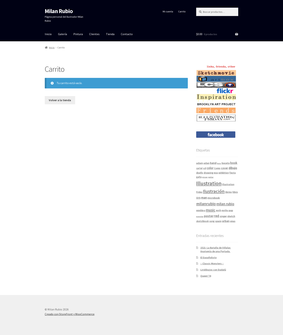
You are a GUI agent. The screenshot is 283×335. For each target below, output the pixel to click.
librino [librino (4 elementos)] (228, 192)
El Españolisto (208, 257)
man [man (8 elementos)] (204, 197)
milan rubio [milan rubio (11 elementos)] (225, 203)
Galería (62, 34)
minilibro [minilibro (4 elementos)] (200, 210)
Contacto (127, 34)
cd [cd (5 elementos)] (204, 168)
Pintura (78, 34)
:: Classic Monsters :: (212, 263)
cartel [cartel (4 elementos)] (199, 168)
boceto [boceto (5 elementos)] (226, 163)
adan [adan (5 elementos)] (206, 163)
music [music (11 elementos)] (210, 210)
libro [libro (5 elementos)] (235, 192)
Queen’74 (205, 275)
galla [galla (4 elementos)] (199, 176)
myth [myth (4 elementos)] (218, 210)
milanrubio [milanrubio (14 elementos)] (206, 203)
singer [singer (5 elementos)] (223, 216)
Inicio (48, 34)
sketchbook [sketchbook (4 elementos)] (202, 221)
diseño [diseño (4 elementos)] (199, 172)
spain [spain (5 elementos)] (218, 221)
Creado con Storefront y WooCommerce (69, 314)
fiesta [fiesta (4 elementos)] (232, 172)
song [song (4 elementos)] (212, 221)
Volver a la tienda (60, 100)
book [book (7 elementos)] (233, 163)
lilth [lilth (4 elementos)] (198, 197)
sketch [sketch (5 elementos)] (231, 216)
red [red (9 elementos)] (216, 216)
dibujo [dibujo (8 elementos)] (233, 168)
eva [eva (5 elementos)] (216, 172)
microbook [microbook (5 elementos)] (213, 197)
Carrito (182, 11)
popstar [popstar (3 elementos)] (199, 216)
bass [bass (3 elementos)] (219, 163)
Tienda (110, 34)
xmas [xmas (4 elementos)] (232, 221)
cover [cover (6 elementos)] (224, 168)
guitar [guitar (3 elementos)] (210, 177)
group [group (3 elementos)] (205, 177)
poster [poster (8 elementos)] (208, 216)
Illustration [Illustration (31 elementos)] (208, 183)
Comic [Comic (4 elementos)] (217, 168)
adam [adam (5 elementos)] (199, 163)
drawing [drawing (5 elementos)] (208, 172)
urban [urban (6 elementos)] (225, 221)
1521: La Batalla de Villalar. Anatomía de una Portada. (215, 249)
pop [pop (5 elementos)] (231, 210)
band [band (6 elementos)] (213, 163)
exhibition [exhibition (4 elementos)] (223, 172)
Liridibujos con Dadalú (213, 269)
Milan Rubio (59, 11)
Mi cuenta (168, 11)
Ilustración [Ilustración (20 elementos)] (214, 191)
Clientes (94, 34)
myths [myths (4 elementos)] (225, 210)
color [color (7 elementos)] (210, 168)
